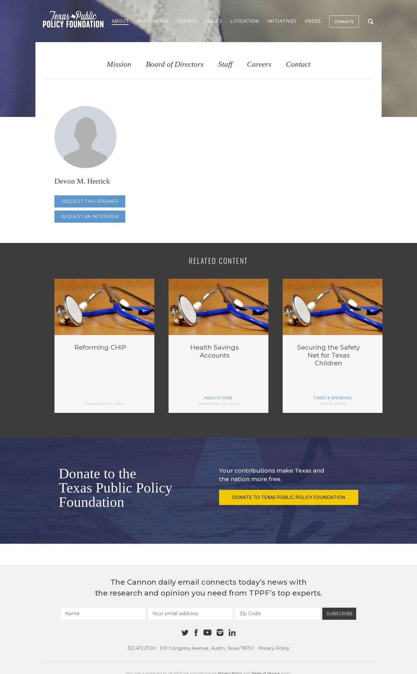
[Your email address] (190, 614)
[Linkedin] (232, 632)
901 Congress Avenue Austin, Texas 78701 (207, 648)
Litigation (244, 21)
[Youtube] (207, 633)
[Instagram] (220, 632)
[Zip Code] (277, 614)
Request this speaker (89, 201)
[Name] (103, 614)
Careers (259, 64)
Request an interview (90, 216)
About (120, 21)
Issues (213, 21)
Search (371, 22)
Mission (119, 64)
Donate (344, 21)
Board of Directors (175, 64)
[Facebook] (196, 632)
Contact (298, 64)
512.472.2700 (142, 648)
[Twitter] (185, 633)
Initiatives (282, 21)
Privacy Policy (273, 648)
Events (186, 21)
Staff (225, 64)
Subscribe (340, 613)
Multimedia (153, 21)
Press (313, 21)
